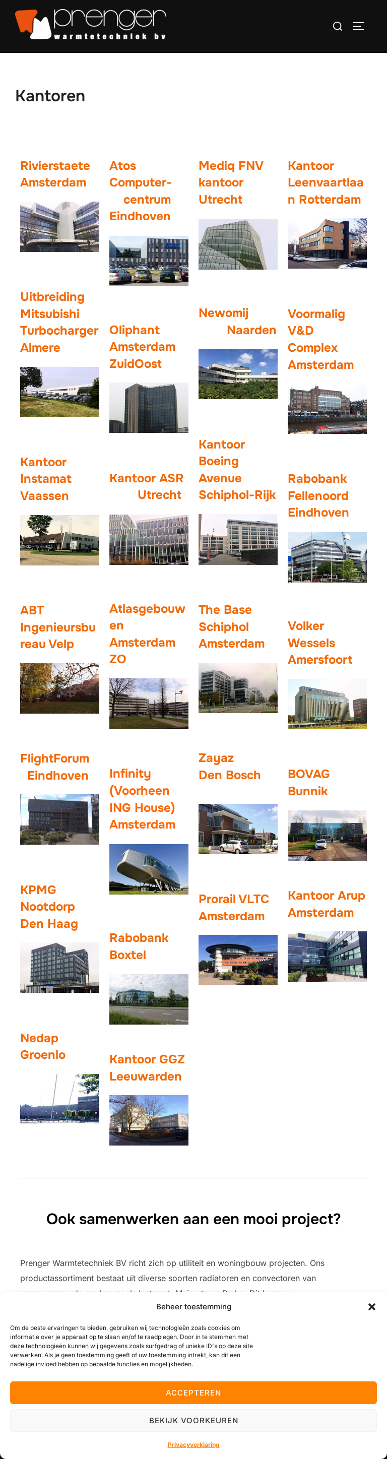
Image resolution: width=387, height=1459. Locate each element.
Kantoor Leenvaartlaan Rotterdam (326, 182)
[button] (372, 1307)
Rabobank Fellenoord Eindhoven (323, 495)
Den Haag (49, 923)
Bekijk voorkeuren (193, 1420)
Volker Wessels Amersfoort (320, 642)
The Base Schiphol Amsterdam (232, 626)
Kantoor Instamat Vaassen (46, 479)
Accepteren (193, 1393)
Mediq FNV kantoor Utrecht (231, 182)
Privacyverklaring (194, 1444)
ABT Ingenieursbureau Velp (58, 627)
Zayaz (216, 758)
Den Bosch (230, 775)
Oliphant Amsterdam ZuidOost (142, 347)
